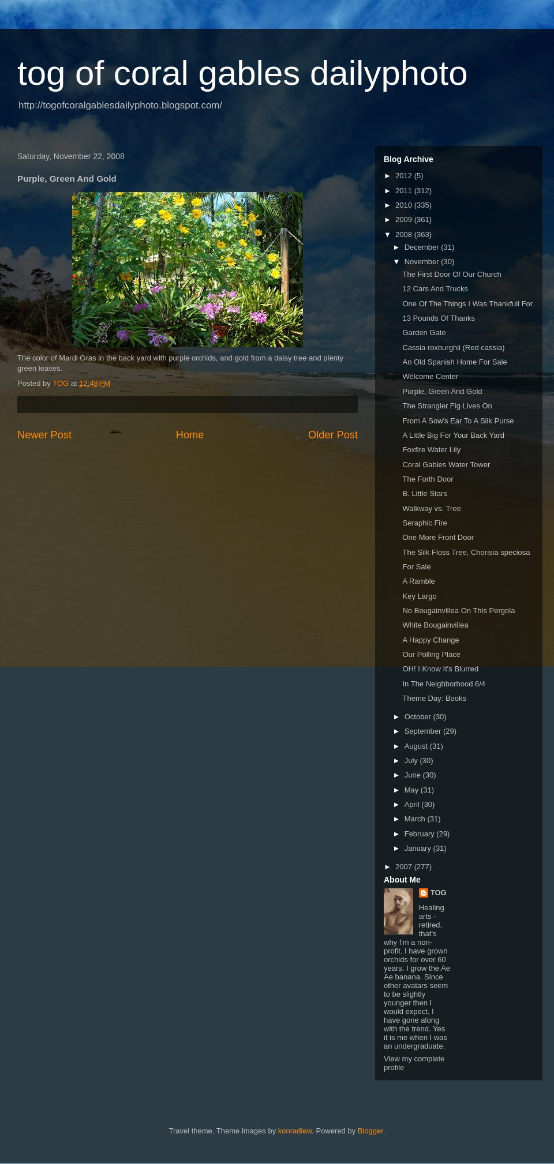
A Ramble (418, 581)
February (421, 833)
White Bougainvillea (435, 625)
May (413, 790)
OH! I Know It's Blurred (440, 668)
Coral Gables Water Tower (446, 464)
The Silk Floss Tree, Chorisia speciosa (466, 552)
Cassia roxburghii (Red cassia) (453, 347)
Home (190, 435)
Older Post (333, 435)
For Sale (416, 566)
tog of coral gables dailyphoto (242, 73)
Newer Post (44, 435)
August (417, 746)
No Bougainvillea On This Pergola (458, 610)
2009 (404, 219)
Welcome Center (430, 376)
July (412, 760)
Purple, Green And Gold (442, 391)
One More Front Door (438, 537)
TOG (439, 892)
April (413, 804)
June (414, 775)
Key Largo (419, 596)
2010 (404, 205)
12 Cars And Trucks (434, 288)
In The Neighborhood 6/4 (443, 683)
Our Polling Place (431, 654)
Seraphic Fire (424, 523)
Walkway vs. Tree (431, 508)
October (419, 716)
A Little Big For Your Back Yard (453, 435)
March (416, 818)
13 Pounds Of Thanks (438, 318)
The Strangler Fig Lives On (447, 405)
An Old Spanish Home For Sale (454, 362)
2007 (404, 866)
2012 (404, 175)
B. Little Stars (424, 493)
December (423, 247)
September (424, 731)
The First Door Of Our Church (451, 274)
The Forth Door (427, 479)
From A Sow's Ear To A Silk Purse (458, 420)
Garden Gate (424, 332)
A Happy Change (430, 640)
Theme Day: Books (434, 698)
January (419, 848)
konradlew (295, 1131)
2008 (404, 234)
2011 (404, 190)
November (423, 261)
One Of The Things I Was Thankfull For (467, 303)
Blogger (370, 1131)
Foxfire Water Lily (431, 449)
